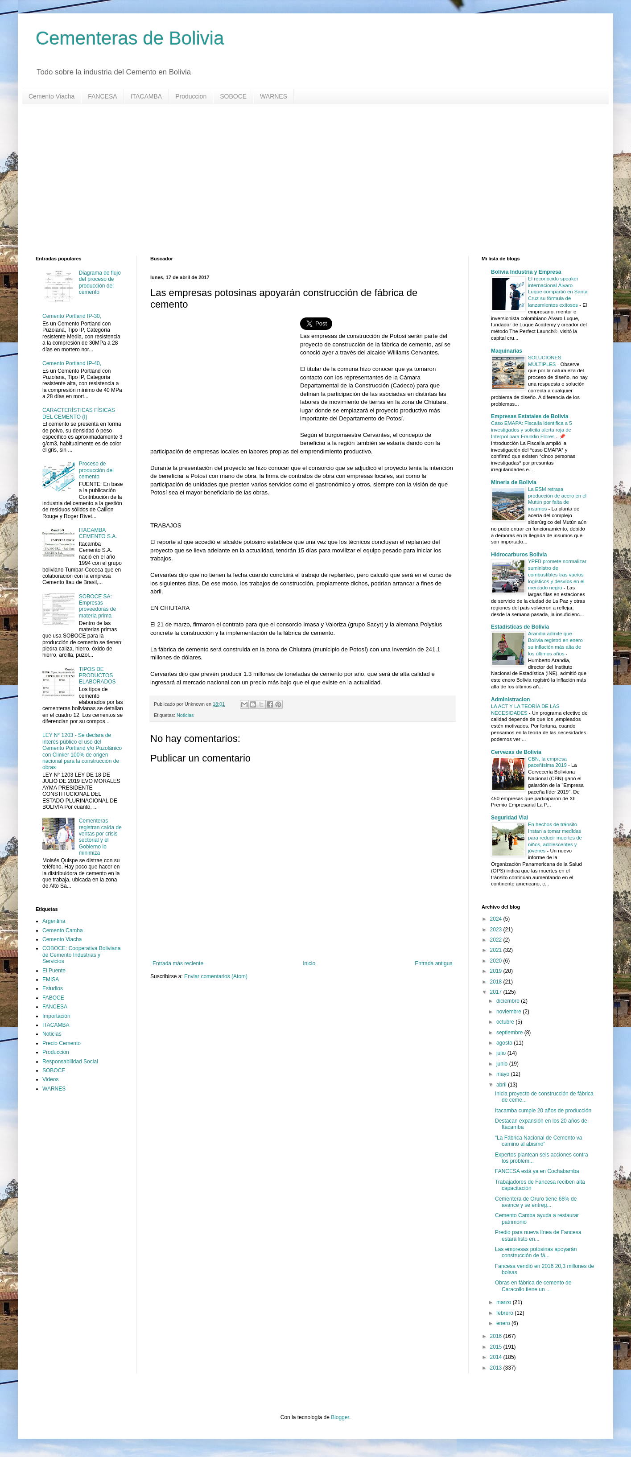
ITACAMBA (146, 96)
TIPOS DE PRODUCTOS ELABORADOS (97, 675)
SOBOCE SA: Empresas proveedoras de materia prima (97, 606)
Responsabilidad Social (70, 1061)
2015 (496, 1347)
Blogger (340, 1417)
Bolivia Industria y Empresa (526, 272)
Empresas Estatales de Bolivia (529, 416)
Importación (56, 1016)
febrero (505, 1313)
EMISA (50, 979)
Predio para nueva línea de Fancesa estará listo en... (538, 1235)
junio (502, 1064)
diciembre (508, 1001)
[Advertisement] (303, 180)
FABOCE (53, 998)
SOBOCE (233, 96)
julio (501, 1053)
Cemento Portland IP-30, (71, 316)
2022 (496, 940)
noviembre (509, 1011)
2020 (496, 961)
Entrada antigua (434, 963)
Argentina (53, 921)
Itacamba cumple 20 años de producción (543, 1110)
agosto (505, 1043)
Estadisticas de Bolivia (520, 627)
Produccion (190, 96)
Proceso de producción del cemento (96, 470)
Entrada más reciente (178, 963)
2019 (496, 971)
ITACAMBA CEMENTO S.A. (98, 533)
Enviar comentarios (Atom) (215, 976)
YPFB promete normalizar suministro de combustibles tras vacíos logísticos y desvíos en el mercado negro (557, 574)
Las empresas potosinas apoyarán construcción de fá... (536, 1252)
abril (502, 1085)
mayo (503, 1074)
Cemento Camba (62, 930)
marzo (504, 1302)
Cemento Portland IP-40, (71, 363)
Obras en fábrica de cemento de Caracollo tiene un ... (533, 1286)
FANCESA (102, 96)
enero (503, 1323)
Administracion (510, 699)
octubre (506, 1022)
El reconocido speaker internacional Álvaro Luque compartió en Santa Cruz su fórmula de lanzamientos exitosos (558, 292)
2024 (496, 919)
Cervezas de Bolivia (516, 752)
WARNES (273, 96)
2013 (496, 1368)
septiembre (510, 1032)
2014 (496, 1357)
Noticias (185, 715)
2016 (496, 1336)
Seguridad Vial (509, 818)
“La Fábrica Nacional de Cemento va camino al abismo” (538, 1141)
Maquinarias (506, 351)
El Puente (54, 970)
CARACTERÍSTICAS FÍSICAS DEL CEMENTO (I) (78, 413)
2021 (496, 950)
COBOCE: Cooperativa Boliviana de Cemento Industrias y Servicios (81, 954)
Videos (50, 1079)
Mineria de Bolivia (513, 482)
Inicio (309, 963)
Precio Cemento (61, 1043)
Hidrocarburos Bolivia (519, 555)
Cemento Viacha (51, 96)
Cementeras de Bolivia (130, 38)
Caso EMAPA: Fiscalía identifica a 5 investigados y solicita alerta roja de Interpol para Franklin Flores (531, 429)
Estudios (52, 988)
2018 (496, 982)
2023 (496, 929)
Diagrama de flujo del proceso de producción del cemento (100, 282)
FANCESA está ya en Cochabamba (537, 1171)
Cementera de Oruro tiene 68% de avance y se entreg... (536, 1202)
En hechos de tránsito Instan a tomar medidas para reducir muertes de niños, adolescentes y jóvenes (555, 837)
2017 (496, 992)
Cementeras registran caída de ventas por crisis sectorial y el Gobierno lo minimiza (100, 837)
